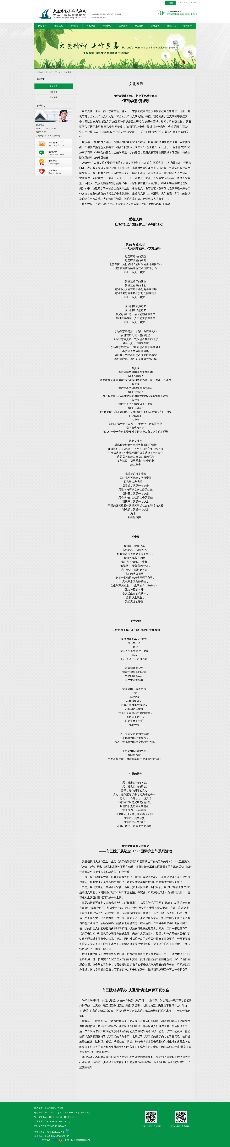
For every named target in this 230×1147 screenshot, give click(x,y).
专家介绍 (107, 26)
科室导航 (91, 26)
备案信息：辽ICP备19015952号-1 (49, 1132)
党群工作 (53, 92)
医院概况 (58, 26)
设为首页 (192, 2)
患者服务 (155, 26)
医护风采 (53, 97)
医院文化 (171, 26)
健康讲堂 (123, 26)
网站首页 (42, 26)
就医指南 (139, 26)
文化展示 (53, 86)
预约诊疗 (188, 26)
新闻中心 (75, 26)
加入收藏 (183, 2)
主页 (51, 72)
